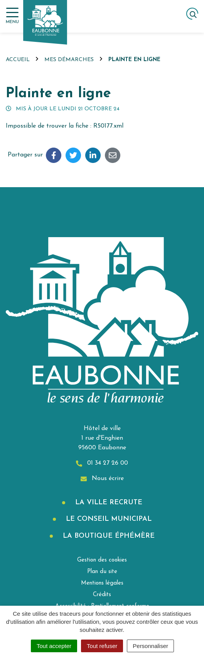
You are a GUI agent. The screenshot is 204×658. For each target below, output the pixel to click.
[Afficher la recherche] (192, 14)
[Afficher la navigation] (12, 16)
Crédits (102, 595)
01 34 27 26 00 (102, 463)
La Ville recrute (107, 502)
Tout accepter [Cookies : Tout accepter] (54, 646)
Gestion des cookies (102, 560)
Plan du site (102, 572)
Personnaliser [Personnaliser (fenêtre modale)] (150, 646)
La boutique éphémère (108, 536)
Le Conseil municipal (108, 519)
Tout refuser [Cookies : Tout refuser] (102, 646)
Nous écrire (102, 478)
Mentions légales (102, 583)
